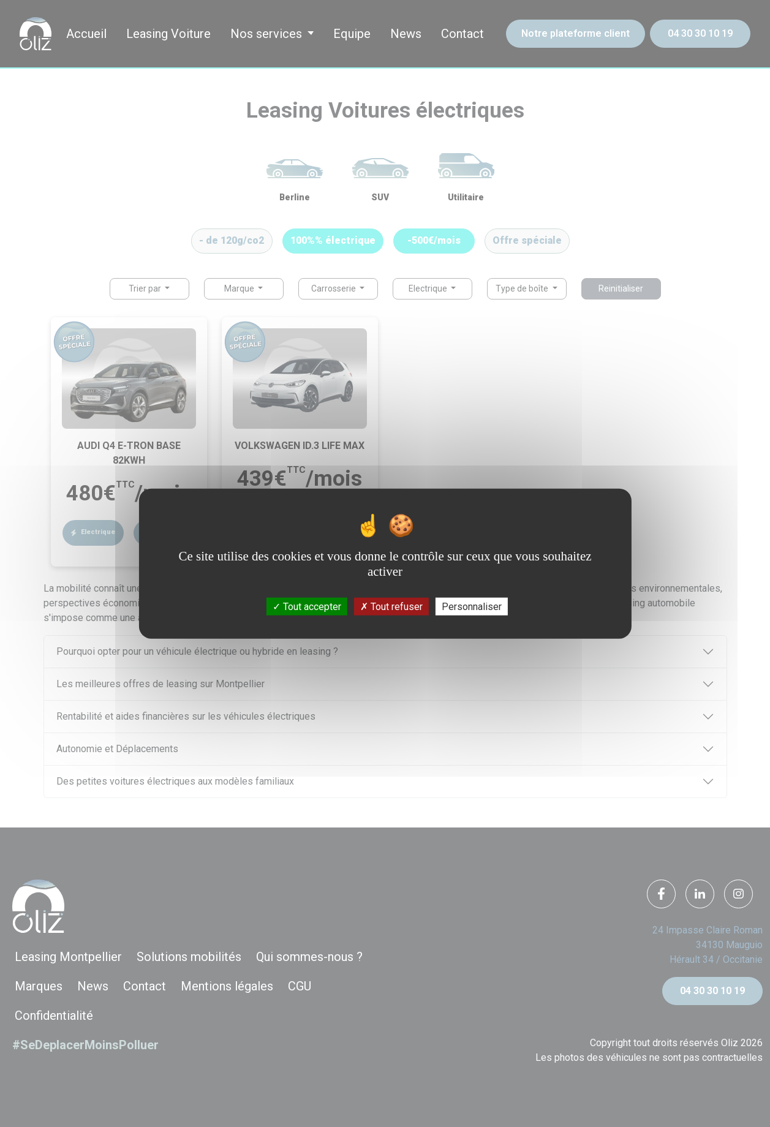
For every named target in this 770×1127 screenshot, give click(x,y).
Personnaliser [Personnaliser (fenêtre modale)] (472, 606)
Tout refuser (391, 606)
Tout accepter (307, 606)
